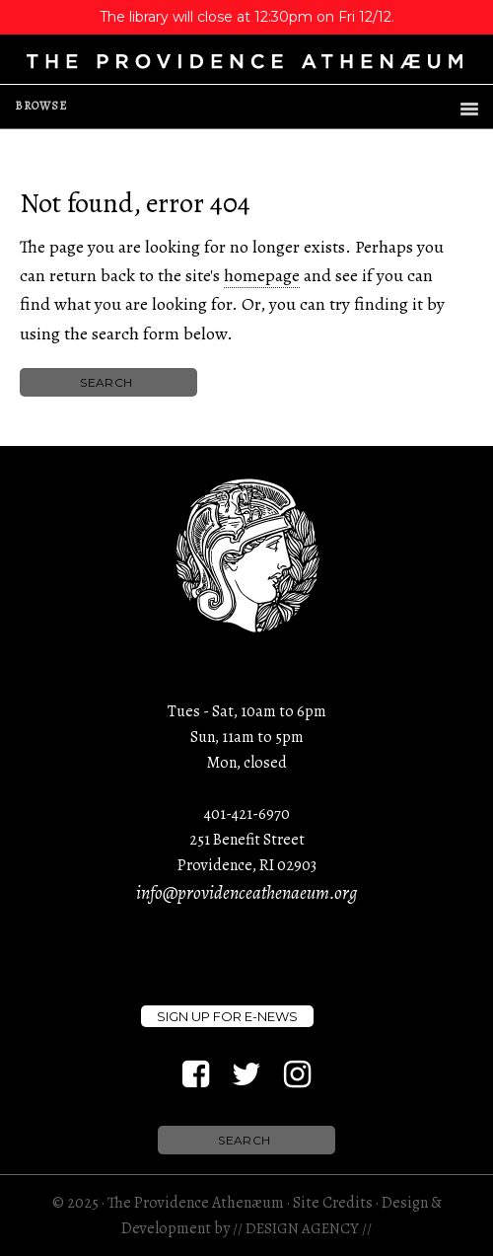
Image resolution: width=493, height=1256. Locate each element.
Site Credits (333, 1203)
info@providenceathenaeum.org (246, 893)
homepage (262, 275)
